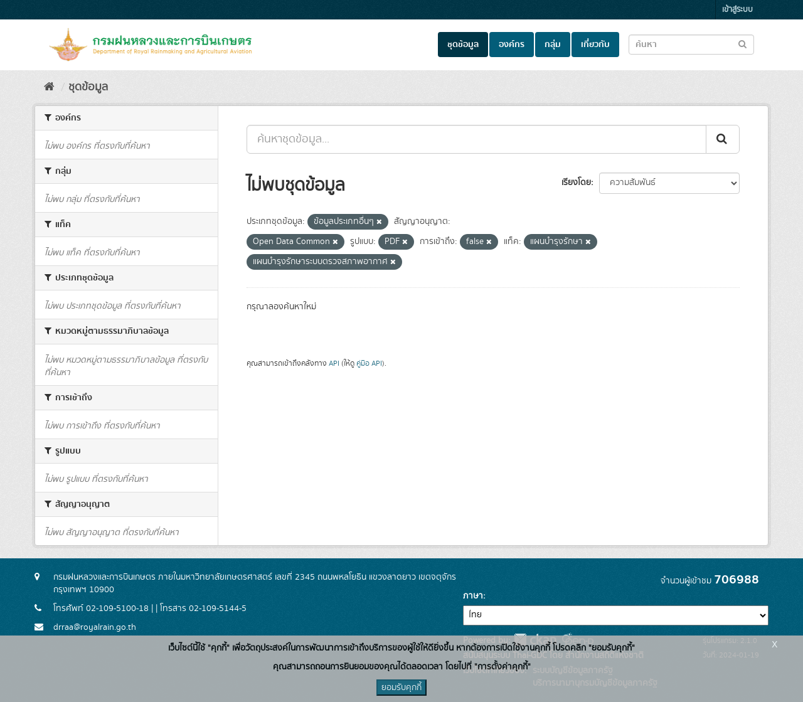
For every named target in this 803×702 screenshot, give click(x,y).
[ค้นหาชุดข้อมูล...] (476, 139)
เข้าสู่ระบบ (737, 10)
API (334, 363)
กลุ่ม (553, 44)
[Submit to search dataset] (742, 43)
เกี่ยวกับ (595, 44)
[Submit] (723, 139)
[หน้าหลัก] (49, 87)
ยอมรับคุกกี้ (401, 687)
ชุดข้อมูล (463, 44)
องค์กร (511, 44)
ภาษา (473, 596)
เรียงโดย (576, 182)
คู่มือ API (369, 363)
